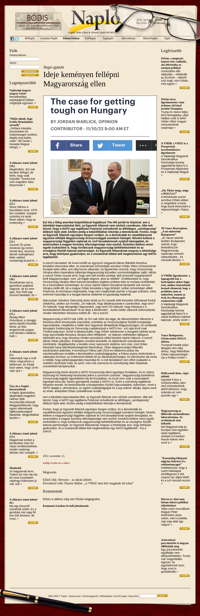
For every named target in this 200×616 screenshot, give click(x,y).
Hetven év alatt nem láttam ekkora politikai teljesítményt (174, 502)
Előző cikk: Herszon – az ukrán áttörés (67, 479)
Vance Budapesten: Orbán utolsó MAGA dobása (173, 338)
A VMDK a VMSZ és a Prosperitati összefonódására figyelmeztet (174, 148)
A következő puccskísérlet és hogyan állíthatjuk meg (175, 543)
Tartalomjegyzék (90, 596)
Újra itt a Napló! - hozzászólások (20, 388)
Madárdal (15, 468)
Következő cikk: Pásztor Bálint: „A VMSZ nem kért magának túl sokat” (88, 483)
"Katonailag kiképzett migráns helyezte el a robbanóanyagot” (174, 461)
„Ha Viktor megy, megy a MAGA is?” (175, 192)
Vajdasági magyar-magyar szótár (20, 92)
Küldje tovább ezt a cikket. (56, 463)
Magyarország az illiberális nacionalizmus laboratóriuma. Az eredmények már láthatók (175, 417)
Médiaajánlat (106, 596)
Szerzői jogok (120, 596)
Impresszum (75, 596)
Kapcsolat (133, 596)
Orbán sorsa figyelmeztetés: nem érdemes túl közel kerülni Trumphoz (172, 104)
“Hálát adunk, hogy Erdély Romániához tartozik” (21, 122)
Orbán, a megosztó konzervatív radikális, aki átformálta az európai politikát (174, 63)
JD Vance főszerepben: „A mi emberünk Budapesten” (174, 231)
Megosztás (49, 472)
